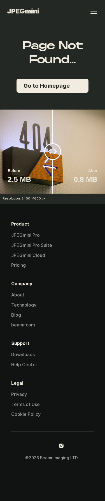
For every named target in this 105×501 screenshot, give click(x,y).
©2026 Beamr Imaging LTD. (52, 457)
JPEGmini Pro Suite (31, 245)
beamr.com (23, 325)
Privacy (19, 394)
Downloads (23, 354)
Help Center (24, 364)
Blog (16, 315)
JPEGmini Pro (25, 235)
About (17, 295)
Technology (23, 305)
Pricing (18, 265)
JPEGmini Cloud (28, 255)
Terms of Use (25, 404)
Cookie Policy (26, 414)
